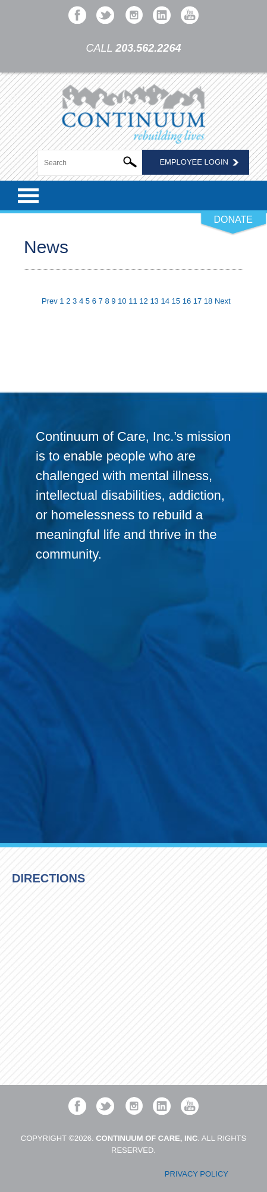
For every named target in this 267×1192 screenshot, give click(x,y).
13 (154, 301)
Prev (50, 301)
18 (208, 301)
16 (187, 301)
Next (223, 301)
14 (165, 301)
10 (122, 301)
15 (176, 301)
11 (132, 301)
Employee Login (193, 161)
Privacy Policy (196, 1173)
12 (143, 301)
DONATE (233, 220)
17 (197, 301)
